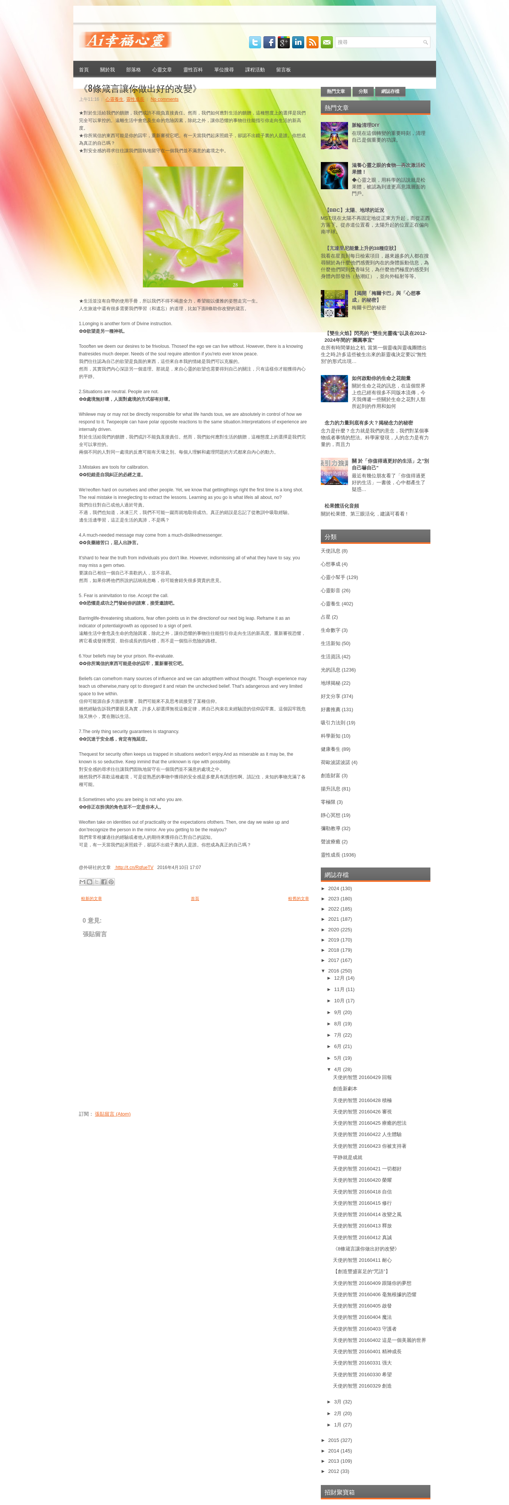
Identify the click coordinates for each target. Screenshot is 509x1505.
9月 (338, 1012)
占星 (326, 617)
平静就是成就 (347, 1157)
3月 (338, 1402)
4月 (338, 1069)
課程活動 (255, 69)
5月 (338, 1058)
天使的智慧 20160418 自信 (362, 1192)
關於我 (107, 69)
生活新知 (330, 643)
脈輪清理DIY (366, 125)
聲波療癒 (330, 841)
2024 (334, 888)
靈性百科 (193, 69)
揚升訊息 (330, 789)
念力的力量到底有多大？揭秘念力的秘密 (369, 423)
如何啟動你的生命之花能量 (381, 378)
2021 (334, 919)
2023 (334, 898)
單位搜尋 (224, 69)
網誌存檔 (390, 91)
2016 (334, 971)
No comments (165, 99)
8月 (338, 1023)
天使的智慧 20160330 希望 (362, 1374)
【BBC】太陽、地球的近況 (354, 210)
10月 (340, 1000)
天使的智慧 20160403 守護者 (365, 1329)
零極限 (328, 802)
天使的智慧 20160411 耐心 (362, 1260)
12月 (340, 978)
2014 (334, 1451)
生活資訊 (330, 656)
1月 (338, 1425)
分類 (363, 91)
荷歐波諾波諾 (335, 762)
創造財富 (330, 775)
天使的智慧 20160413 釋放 (362, 1226)
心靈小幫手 (333, 577)
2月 (338, 1413)
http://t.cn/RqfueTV (133, 867)
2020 (334, 929)
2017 (334, 960)
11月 (340, 989)
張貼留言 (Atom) (113, 1114)
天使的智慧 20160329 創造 (362, 1386)
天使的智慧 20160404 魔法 (362, 1317)
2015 (334, 1440)
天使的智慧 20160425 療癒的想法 (370, 1123)
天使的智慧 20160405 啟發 (362, 1306)
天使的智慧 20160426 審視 (362, 1111)
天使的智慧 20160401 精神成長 (367, 1351)
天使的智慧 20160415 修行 (362, 1203)
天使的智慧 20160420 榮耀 (362, 1180)
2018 (334, 950)
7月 (338, 1035)
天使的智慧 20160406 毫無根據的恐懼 (374, 1294)
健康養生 (330, 749)
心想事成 (330, 564)
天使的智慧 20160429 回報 (362, 1077)
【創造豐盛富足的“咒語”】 (361, 1271)
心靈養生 (114, 99)
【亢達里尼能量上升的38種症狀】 (362, 248)
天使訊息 (330, 551)
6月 (338, 1046)
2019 (334, 940)
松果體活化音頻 (342, 506)
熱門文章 (336, 91)
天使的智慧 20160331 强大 (362, 1363)
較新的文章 (91, 898)
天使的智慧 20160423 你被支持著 (370, 1146)
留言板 (283, 69)
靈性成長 (135, 99)
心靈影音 (330, 590)
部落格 (133, 69)
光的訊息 (330, 670)
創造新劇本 (345, 1088)
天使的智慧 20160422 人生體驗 (367, 1134)
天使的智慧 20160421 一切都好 (367, 1169)
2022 (334, 909)
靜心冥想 (330, 815)
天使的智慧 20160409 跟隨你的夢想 (372, 1283)
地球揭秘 (330, 683)
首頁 (84, 69)
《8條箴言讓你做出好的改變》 (140, 87)
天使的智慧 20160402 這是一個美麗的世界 (379, 1340)
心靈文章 (162, 69)
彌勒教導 (330, 828)
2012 (334, 1471)
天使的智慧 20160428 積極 (362, 1100)
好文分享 (330, 696)
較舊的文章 (298, 898)
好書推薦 (330, 709)
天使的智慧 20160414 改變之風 (367, 1214)
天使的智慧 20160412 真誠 (362, 1237)
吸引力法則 (333, 722)
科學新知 (330, 736)
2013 (334, 1461)
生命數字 (330, 630)
